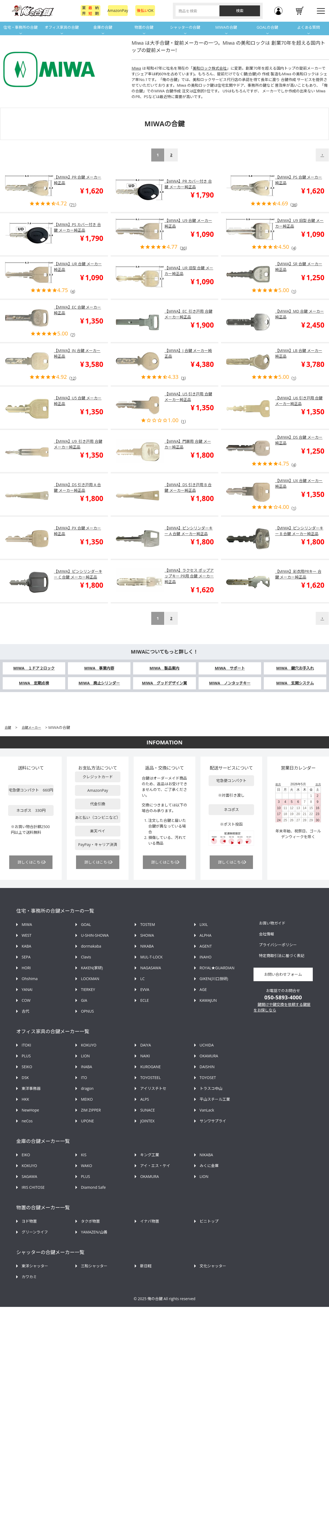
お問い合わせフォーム (283, 974)
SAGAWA (29, 1176)
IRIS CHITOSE (33, 1187)
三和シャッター (94, 1265)
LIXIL (204, 924)
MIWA (27, 924)
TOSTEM (147, 924)
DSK (25, 1077)
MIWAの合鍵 (226, 27)
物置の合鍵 (143, 27)
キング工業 (149, 1154)
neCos (27, 1120)
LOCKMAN (90, 978)
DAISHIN (207, 1066)
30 (183, 248)
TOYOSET (208, 1077)
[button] (322, 155)
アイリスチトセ (153, 1088)
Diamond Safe (93, 1187)
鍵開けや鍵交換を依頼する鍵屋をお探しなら (282, 1007)
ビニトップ (209, 1221)
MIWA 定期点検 (34, 683)
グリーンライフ (35, 1232)
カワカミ (29, 1276)
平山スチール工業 (215, 1099)
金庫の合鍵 (102, 27)
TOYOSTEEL (150, 1077)
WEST (26, 935)
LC (142, 978)
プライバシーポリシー (278, 944)
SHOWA (147, 935)
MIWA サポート (230, 668)
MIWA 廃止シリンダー (99, 683)
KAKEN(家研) (92, 967)
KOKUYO (88, 1045)
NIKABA (147, 946)
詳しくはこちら (31, 862)
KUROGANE (150, 1066)
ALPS (144, 1099)
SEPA (26, 957)
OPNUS (87, 1011)
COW (26, 1000)
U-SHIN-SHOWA (94, 935)
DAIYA (145, 1045)
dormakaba (91, 946)
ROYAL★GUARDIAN (217, 967)
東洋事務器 (31, 1088)
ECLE (144, 1000)
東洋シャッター (35, 1265)
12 (73, 378)
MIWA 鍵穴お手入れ (295, 668)
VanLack (207, 1110)
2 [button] (171, 154)
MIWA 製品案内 (164, 668)
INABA (86, 1066)
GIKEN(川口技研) (214, 978)
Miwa (136, 68)
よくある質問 (308, 27)
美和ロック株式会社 (210, 68)
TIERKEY (88, 989)
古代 (25, 1011)
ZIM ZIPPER (91, 1110)
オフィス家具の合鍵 (62, 27)
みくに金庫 (209, 1165)
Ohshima (30, 978)
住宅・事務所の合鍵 (21, 27)
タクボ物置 (90, 1221)
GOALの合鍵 (267, 27)
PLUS (26, 1055)
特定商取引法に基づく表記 (281, 955)
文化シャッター (213, 1265)
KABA (26, 946)
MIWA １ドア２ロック (34, 668)
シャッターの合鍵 (185, 27)
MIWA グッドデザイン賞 (164, 683)
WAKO (86, 1165)
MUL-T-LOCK (151, 957)
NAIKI (145, 1055)
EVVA (144, 989)
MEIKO (87, 1099)
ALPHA (206, 935)
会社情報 (266, 933)
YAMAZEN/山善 (94, 1232)
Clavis (86, 957)
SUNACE (147, 1110)
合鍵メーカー (31, 727)
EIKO (26, 1154)
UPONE (87, 1120)
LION (85, 1055)
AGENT (206, 946)
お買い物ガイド (272, 923)
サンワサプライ (213, 1120)
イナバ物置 (149, 1221)
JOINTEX (147, 1120)
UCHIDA (207, 1045)
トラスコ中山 (211, 1088)
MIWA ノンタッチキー (230, 683)
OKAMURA (209, 1055)
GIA (84, 1000)
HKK (25, 1099)
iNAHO (206, 957)
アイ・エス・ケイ (155, 1165)
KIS (83, 1154)
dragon (87, 1088)
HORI (26, 967)
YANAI (27, 989)
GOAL (86, 924)
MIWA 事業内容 (99, 668)
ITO (84, 1077)
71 (73, 204)
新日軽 (146, 1265)
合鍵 (8, 727)
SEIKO (27, 1066)
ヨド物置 (29, 1221)
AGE (203, 989)
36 (294, 204)
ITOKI (26, 1045)
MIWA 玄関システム (295, 683)
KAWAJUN (208, 1000)
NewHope (30, 1110)
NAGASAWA (150, 967)
